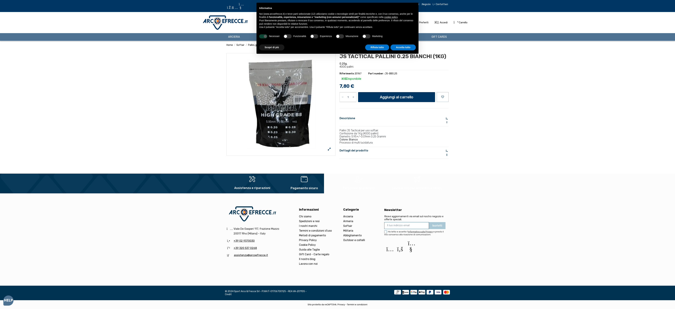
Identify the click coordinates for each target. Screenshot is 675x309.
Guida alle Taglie (309, 249)
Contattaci (441, 4)
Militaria (348, 230)
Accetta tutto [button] (403, 47)
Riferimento (347, 73)
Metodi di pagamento (312, 235)
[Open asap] (8, 300)
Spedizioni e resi (309, 221)
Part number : (376, 73)
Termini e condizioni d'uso (315, 230)
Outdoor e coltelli (354, 240)
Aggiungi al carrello (396, 97)
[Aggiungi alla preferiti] (443, 97)
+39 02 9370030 (244, 240)
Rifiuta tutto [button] (377, 47)
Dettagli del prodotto (394, 150)
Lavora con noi (308, 263)
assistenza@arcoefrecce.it (251, 255)
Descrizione (394, 118)
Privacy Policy (308, 240)
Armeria (348, 221)
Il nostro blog (307, 259)
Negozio (426, 4)
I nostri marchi (308, 226)
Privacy (341, 304)
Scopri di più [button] (272, 47)
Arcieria (348, 216)
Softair (347, 226)
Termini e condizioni (357, 304)
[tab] (394, 120)
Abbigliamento (352, 235)
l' (420, 231)
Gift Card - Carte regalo (314, 254)
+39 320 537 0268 (245, 248)
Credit (228, 294)
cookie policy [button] (391, 17)
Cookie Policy (307, 244)
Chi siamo (305, 216)
